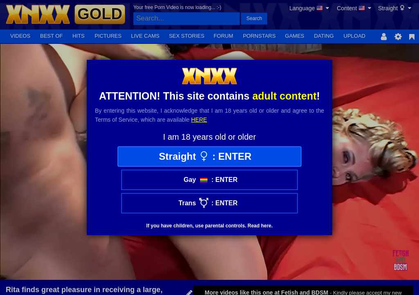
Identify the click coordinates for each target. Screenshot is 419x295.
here (199, 119)
